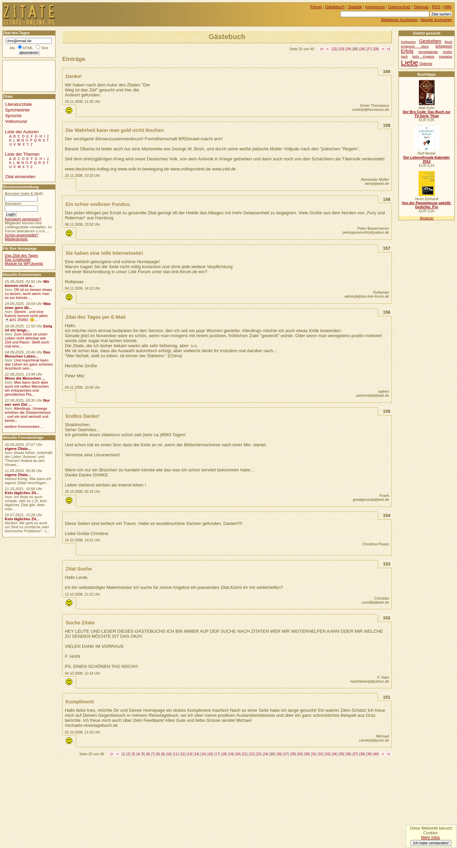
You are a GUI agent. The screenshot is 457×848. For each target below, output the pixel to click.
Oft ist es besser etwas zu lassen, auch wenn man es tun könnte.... (28, 294)
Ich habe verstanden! (431, 843)
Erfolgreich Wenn (415, 46)
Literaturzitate (18, 104)
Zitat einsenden (20, 176)
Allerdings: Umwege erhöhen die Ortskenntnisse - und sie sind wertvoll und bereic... (28, 414)
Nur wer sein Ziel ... (27, 402)
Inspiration (445, 56)
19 (231, 754)
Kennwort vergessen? (23, 219)
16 (210, 754)
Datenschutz (399, 7)
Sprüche (13, 115)
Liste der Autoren (21, 131)
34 (335, 754)
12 (183, 754)
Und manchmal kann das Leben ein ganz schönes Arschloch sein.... (28, 364)
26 (362, 49)
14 (197, 754)
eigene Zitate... (18, 449)
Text (44, 48)
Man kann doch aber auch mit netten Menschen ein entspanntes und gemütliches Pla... (27, 388)
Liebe (409, 62)
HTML (28, 48)
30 (307, 754)
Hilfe (448, 7)
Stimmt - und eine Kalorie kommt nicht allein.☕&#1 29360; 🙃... (27, 316)
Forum (316, 7)
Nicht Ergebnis (423, 56)
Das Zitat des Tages (21, 255)
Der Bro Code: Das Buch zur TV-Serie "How (427, 114)
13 (190, 754)
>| (388, 49)
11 (176, 754)
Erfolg (407, 51)
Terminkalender (428, 52)
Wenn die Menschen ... (25, 378)
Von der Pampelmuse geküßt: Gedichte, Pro (426, 205)
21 (245, 754)
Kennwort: (13, 204)
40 (376, 754)
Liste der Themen (22, 154)
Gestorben (430, 41)
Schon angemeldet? (21, 235)
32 (321, 754)
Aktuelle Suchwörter (436, 20)
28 (376, 49)
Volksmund (16, 121)
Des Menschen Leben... (27, 354)
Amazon (426, 218)
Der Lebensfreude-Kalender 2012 (426, 159)
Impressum (375, 7)
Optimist (425, 64)
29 (300, 754)
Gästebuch (335, 7)
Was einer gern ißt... (28, 306)
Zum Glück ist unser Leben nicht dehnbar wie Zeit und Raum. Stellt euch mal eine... (27, 340)
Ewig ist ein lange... (28, 328)
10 (169, 754)
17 (217, 754)
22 (335, 49)
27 (369, 49)
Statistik (355, 7)
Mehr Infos (430, 837)
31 (314, 754)
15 (203, 754)
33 (328, 754)
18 (224, 754)
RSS (436, 7)
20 (238, 754)
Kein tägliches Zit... (22, 493)
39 (369, 754)
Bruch (448, 42)
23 (341, 49)
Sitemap (421, 7)
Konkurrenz (408, 42)
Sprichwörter (17, 109)
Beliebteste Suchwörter (399, 20)
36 (348, 754)
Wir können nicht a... (27, 284)
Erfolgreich (444, 46)
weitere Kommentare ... (24, 427)
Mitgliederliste (16, 239)
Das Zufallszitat (17, 259)
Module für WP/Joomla (24, 263)
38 (362, 754)
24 (348, 49)
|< (322, 49)
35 (341, 754)
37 (355, 754)
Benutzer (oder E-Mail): (24, 193)
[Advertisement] (23, 75)
